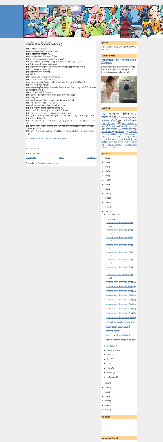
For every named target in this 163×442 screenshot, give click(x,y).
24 (106, 167)
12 (106, 387)
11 (106, 392)
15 (106, 207)
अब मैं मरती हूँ (126, 139)
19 (106, 189)
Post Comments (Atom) (48, 163)
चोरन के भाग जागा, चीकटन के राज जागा (120, 340)
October (111, 346)
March (110, 372)
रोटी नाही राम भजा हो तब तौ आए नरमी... (121, 322)
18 (106, 193)
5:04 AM (63, 138)
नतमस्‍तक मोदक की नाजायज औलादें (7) (121, 291)
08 (106, 405)
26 (106, 158)
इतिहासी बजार (127, 129)
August (110, 355)
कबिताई (127, 120)
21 (106, 180)
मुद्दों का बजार (53, 138)
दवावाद (120, 142)
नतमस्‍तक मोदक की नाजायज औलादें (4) (44, 44)
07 (106, 410)
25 (106, 162)
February (111, 377)
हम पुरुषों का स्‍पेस (113, 331)
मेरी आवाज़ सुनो (124, 117)
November (112, 219)
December (112, 215)
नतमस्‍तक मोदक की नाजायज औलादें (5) (121, 300)
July (109, 359)
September (112, 350)
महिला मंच (110, 139)
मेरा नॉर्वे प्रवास (106, 131)
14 (106, 211)
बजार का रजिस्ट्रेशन (114, 145)
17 (106, 198)
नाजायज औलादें (35, 138)
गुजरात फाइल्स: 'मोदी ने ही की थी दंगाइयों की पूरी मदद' (118, 61)
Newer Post (31, 157)
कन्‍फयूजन (133, 134)
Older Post (91, 157)
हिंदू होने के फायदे (113, 137)
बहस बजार (44, 138)
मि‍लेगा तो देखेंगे (111, 129)
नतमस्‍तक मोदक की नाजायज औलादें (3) (121, 309)
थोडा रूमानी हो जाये (119, 126)
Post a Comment (33, 153)
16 (106, 202)
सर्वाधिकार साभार (116, 134)
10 (106, 396)
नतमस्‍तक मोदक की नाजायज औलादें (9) (121, 282)
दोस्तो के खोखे (108, 123)
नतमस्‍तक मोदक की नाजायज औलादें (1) (121, 317)
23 (106, 171)
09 (106, 401)
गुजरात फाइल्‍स (108, 147)
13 (106, 383)
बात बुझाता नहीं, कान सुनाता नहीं (118, 326)
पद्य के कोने (120, 131)
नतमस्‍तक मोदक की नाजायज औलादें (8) (121, 286)
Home (61, 157)
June (109, 364)
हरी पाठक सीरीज (131, 145)
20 (106, 184)
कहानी (134, 126)
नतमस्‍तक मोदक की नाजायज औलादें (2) (121, 313)
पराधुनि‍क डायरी (131, 137)
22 (106, 176)
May (109, 368)
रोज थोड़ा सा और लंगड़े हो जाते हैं (118, 335)
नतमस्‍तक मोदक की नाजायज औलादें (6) (121, 295)
